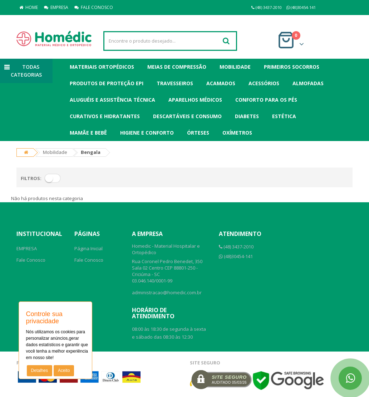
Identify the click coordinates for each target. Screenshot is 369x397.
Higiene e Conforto (147, 132)
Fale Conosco (30, 260)
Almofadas (308, 83)
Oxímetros (237, 132)
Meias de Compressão (176, 66)
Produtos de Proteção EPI (106, 83)
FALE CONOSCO (93, 7)
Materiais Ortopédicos (102, 66)
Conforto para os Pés (266, 99)
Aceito (64, 370)
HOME (28, 7)
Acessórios (264, 83)
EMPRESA (56, 7)
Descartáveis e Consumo (187, 116)
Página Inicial (88, 248)
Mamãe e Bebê (88, 132)
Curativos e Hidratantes (105, 116)
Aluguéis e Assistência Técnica (112, 99)
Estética (284, 116)
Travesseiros (175, 83)
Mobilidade (235, 66)
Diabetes (247, 116)
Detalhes (39, 370)
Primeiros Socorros (291, 66)
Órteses (198, 132)
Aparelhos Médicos (195, 99)
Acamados (220, 83)
